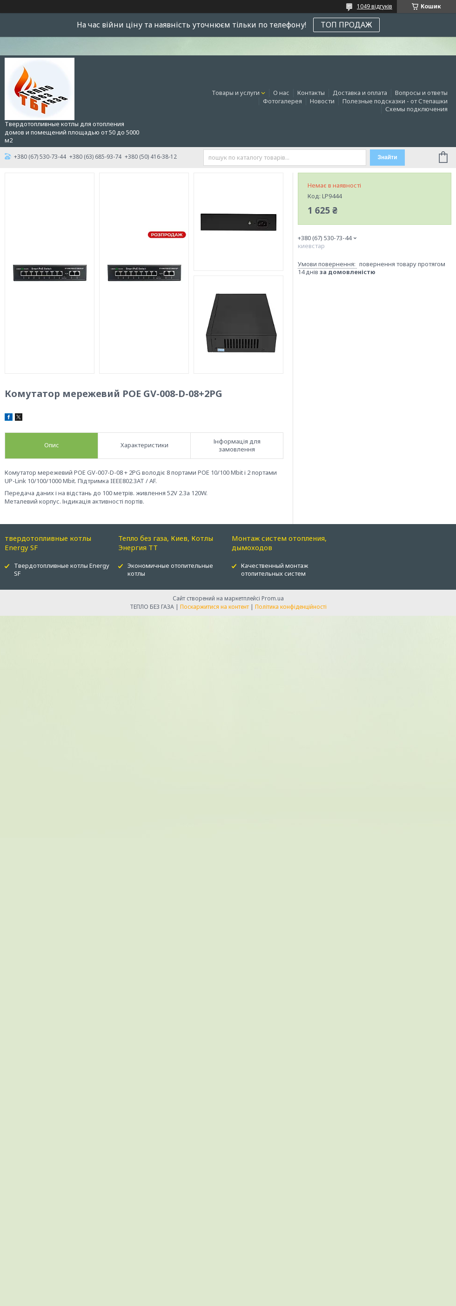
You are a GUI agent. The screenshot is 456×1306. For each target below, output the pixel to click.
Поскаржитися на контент (214, 607)
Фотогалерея (282, 101)
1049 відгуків (374, 6)
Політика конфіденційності (291, 607)
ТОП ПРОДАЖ (346, 25)
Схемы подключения (416, 109)
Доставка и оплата (360, 92)
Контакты (311, 92)
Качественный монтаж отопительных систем (274, 569)
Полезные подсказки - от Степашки (395, 101)
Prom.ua (273, 598)
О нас (281, 92)
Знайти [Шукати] (387, 157)
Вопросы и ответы (421, 92)
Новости (322, 101)
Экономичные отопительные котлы (170, 569)
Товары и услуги (236, 92)
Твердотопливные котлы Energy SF (61, 569)
